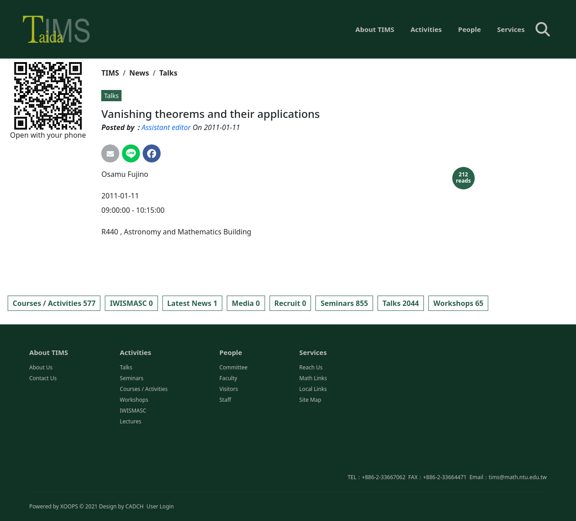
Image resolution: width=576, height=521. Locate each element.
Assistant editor (166, 127)
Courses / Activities (143, 425)
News (139, 73)
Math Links (313, 414)
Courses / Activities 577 (54, 303)
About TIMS (375, 29)
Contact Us (43, 414)
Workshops (134, 436)
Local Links (313, 425)
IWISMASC (133, 447)
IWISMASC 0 (131, 303)
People (469, 29)
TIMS (110, 73)
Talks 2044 (400, 303)
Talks (168, 73)
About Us (41, 404)
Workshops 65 (458, 303)
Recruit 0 (290, 303)
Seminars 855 (344, 303)
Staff (225, 436)
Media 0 (246, 303)
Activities (426, 29)
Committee (233, 404)
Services (511, 29)
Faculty (228, 414)
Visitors (228, 425)
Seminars (132, 414)
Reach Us (311, 404)
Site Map (310, 436)
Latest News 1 (192, 303)
